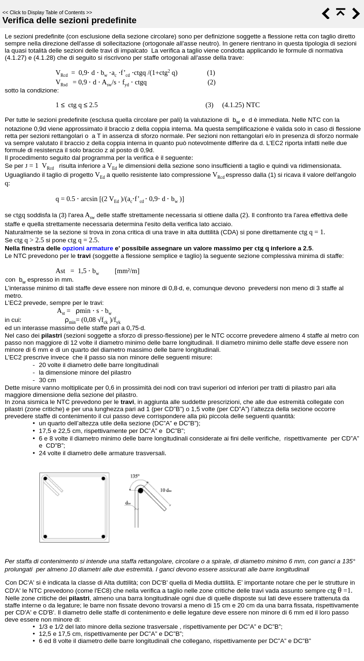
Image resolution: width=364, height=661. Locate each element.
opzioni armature (87, 248)
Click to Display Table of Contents (47, 12)
